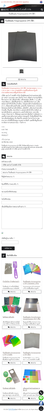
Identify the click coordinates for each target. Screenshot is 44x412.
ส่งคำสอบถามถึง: (7, 161)
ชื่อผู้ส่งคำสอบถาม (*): (8, 176)
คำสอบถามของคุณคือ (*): (9, 169)
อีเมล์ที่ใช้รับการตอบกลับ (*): (10, 184)
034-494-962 (8, 2)
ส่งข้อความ (8, 248)
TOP (41, 409)
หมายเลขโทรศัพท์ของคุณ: (9, 191)
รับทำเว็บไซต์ (12, 409)
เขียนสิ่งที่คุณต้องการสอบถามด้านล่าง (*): (14, 206)
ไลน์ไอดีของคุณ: (6, 199)
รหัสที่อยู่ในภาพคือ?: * (8, 238)
